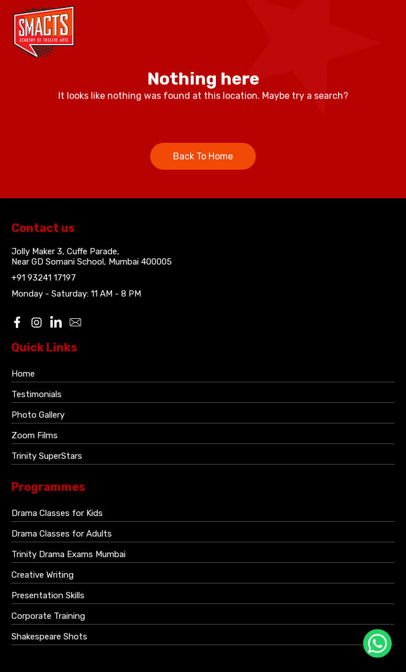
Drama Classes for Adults (61, 534)
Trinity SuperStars (46, 456)
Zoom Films (34, 435)
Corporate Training (48, 616)
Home (23, 374)
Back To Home (203, 156)
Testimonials (36, 394)
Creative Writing (42, 575)
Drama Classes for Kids (57, 513)
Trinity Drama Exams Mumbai (68, 554)
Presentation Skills (48, 595)
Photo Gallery (38, 415)
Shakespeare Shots (49, 636)
